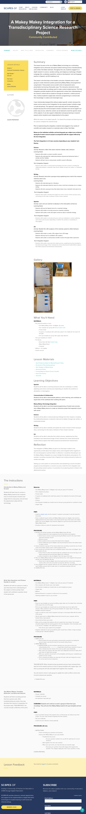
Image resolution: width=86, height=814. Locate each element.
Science (22, 70)
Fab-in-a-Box (32, 9)
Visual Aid (38, 346)
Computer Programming (13, 70)
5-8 (8, 75)
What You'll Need (27, 50)
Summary (7, 50)
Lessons (33, 7)
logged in (44, 735)
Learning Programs (51, 796)
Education (49, 794)
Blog (48, 7)
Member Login (11, 778)
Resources (22, 9)
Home (20, 7)
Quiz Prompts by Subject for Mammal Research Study (50, 334)
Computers (10, 81)
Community (41, 7)
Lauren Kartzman (11, 86)
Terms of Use (4, 807)
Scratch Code (53, 313)
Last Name (48, 784)
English (71, 2)
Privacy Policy (14, 807)
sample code (43, 485)
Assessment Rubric (41, 340)
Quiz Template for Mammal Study (44, 338)
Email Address (49, 769)
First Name (48, 776)
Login (63, 7)
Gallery (15, 50)
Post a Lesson (75, 8)
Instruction (39, 50)
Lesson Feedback (62, 50)
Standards (50, 50)
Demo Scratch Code (60, 298)
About (26, 7)
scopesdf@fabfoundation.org (11, 799)
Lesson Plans (50, 798)
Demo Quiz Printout (41, 344)
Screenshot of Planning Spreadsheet (45, 336)
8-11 (10, 75)
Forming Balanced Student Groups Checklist (47, 342)
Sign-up (63, 9)
